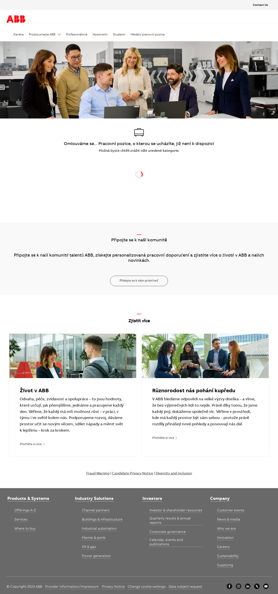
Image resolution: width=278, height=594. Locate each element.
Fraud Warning (97, 473)
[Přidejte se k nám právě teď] (139, 281)
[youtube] (266, 586)
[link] (18, 34)
